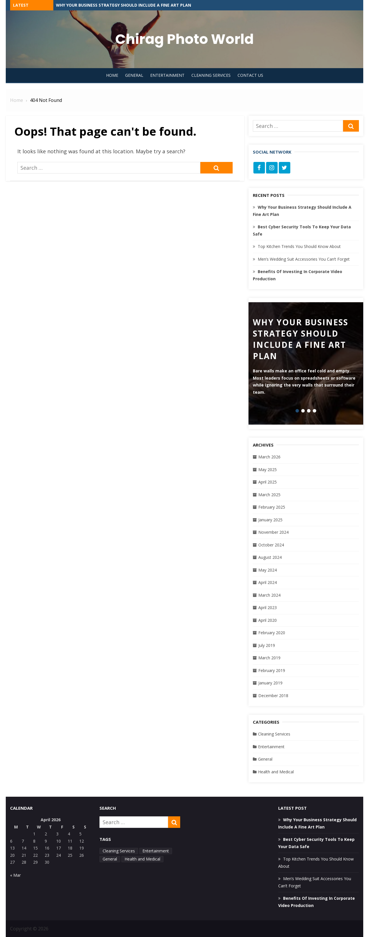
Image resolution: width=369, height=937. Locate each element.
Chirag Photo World (184, 39)
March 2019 (269, 657)
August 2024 (270, 557)
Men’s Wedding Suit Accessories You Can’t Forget (304, 259)
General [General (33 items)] (110, 859)
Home (112, 75)
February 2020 (271, 632)
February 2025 (271, 507)
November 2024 (273, 532)
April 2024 (267, 582)
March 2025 (269, 494)
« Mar (15, 875)
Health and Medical (276, 771)
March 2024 (269, 595)
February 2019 (271, 670)
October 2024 (271, 545)
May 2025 (267, 469)
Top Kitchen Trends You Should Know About (299, 246)
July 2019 (266, 645)
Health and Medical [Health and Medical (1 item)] (142, 859)
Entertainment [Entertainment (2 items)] (155, 851)
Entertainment (167, 75)
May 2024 (267, 570)
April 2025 (267, 482)
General (134, 75)
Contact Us (250, 75)
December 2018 (273, 695)
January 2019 (270, 683)
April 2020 (267, 620)
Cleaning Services (211, 75)
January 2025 (270, 519)
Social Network (272, 152)
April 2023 (267, 607)
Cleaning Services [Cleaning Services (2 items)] (119, 851)
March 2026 (269, 457)
